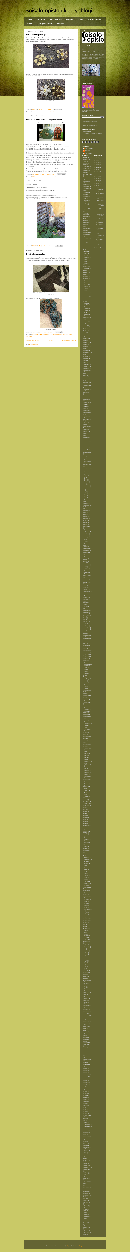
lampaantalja (86, 591)
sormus (85, 1013)
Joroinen (85, 331)
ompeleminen (86, 796)
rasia (84, 932)
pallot (84, 815)
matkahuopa (58, 334)
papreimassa (86, 836)
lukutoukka (86, 626)
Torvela (85, 1097)
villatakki (85, 1198)
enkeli (84, 218)
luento (84, 624)
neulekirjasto (86, 755)
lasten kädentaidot (86, 601)
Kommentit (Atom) (34, 344)
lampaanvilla (51, 334)
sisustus (49, 176)
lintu (84, 620)
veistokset (85, 1151)
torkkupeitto (86, 1095)
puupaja (85, 907)
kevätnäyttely (86, 449)
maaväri (85, 667)
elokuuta (100, 222)
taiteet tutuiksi (86, 1044)
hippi (84, 274)
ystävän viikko (86, 1224)
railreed (85, 930)
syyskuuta (100, 218)
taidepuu (85, 1039)
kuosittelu (85, 534)
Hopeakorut (60, 24)
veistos (85, 1152)
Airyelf (68, 1246)
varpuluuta (86, 1145)
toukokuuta (100, 228)
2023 (97, 164)
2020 (97, 171)
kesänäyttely (86, 447)
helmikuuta (100, 239)
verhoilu (85, 1163)
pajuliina (85, 811)
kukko (84, 530)
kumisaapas (86, 532)
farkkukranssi (86, 234)
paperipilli (85, 823)
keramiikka (86, 441)
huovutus (85, 308)
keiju (84, 433)
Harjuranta (86, 251)
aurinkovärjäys (87, 178)
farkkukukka (47, 112)
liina (84, 608)
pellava (85, 846)
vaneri (54, 176)
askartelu (85, 170)
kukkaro (85, 524)
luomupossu (86, 630)
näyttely (85, 790)
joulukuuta (100, 189)
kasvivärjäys (39, 334)
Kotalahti (85, 514)
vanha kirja (86, 1136)
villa (84, 1185)
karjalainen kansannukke (86, 398)
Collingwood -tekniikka (86, 201)
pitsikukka (85, 875)
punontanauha (87, 896)
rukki (70, 334)
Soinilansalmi (86, 1002)
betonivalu (85, 196)
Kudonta (80, 19)
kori (84, 501)
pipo (84, 867)
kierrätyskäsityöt (87, 464)
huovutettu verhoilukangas (87, 304)
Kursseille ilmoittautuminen (90, 125)
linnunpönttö (86, 610)
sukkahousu (86, 1021)
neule (84, 751)
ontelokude (86, 803)
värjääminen (86, 1216)
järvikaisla (85, 356)
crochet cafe (86, 206)
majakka (85, 671)
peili (84, 844)
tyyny (84, 1118)
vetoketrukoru (86, 1178)
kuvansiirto (86, 536)
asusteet (85, 172)
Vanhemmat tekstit (69, 341)
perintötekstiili (86, 850)
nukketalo (85, 774)
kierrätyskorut (86, 457)
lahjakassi (85, 589)
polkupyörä (86, 883)
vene (84, 1158)
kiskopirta (85, 482)
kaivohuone (86, 364)
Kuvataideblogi (87, 131)
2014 (97, 185)
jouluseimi (85, 348)
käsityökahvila (86, 568)
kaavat (85, 360)
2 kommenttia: (47, 109)
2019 (97, 174)
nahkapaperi (86, 736)
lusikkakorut (86, 652)
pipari (84, 865)
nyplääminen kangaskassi (86, 785)
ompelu (85, 799)
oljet (84, 792)
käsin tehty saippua (86, 558)
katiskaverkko (86, 416)
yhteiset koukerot (85, 1219)
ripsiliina (85, 945)
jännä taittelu (86, 352)
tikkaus (85, 1068)
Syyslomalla (31, 184)
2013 (97, 187)
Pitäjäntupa (65, 334)
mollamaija (86, 709)
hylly (84, 312)
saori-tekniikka (87, 980)
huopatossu (86, 298)
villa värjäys (86, 1187)
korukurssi (85, 510)
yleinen (85, 1222)
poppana (85, 885)
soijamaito (85, 998)
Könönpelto (86, 587)
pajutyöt (85, 813)
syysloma (85, 1037)
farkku (41, 112)
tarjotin (85, 1050)
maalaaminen (38, 176)
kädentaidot (86, 550)
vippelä (85, 1200)
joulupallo (85, 344)
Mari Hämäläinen (89, 148)
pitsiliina (85, 877)
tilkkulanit (85, 1076)
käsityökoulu (86, 572)
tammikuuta (101, 243)
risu (84, 949)
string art (85, 1019)
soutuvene (86, 1017)
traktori (85, 1099)
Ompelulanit (86, 801)
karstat (34, 334)
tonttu (84, 1091)
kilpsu (84, 474)
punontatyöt (86, 899)
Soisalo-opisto (87, 1005)
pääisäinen (86, 918)
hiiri (84, 270)
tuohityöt (85, 1111)
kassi (84, 408)
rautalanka (86, 937)
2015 (97, 183)
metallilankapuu (87, 699)
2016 (97, 181)
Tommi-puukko (87, 1088)
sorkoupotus (86, 1011)
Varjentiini (85, 1141)
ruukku (85, 966)
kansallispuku (86, 392)
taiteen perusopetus (86, 1041)
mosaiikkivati (86, 723)
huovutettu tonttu (86, 300)
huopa (84, 294)
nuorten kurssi (87, 779)
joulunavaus (86, 342)
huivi (84, 290)
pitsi (84, 871)
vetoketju (85, 1173)
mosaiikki (85, 714)
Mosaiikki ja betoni (94, 19)
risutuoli (85, 958)
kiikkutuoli (85, 472)
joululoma (85, 340)
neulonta (85, 759)
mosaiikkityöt (86, 720)
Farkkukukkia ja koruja (36, 35)
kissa (84, 484)
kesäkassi (85, 443)
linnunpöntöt (86, 616)
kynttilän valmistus (85, 546)
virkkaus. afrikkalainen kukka (86, 1209)
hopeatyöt (85, 286)
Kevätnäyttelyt (41, 19)
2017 (97, 178)
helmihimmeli (86, 263)
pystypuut (85, 916)
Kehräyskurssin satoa (35, 254)
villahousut (29, 336)
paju (84, 809)
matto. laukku (86, 683)
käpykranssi (86, 556)
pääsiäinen (86, 920)
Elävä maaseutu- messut (86, 213)
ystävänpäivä (86, 1227)
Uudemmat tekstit (32, 341)
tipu (84, 1086)
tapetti (84, 1048)
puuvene (85, 914)
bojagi (84, 198)
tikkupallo (85, 1070)
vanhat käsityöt (87, 1138)
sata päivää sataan (86, 984)
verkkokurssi (86, 1165)
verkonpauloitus (87, 1169)
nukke (84, 768)
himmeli (85, 272)
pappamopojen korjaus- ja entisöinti (87, 832)
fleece (84, 244)
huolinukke (86, 292)
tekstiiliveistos (86, 1064)
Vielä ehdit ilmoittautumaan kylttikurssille (44, 119)
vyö (84, 1212)
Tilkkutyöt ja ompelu (45, 24)
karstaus (85, 406)
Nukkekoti (30, 24)
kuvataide (85, 538)
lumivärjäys (86, 628)
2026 (97, 158)
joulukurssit (86, 338)
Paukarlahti (86, 842)
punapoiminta (86, 890)
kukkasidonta (86, 526)
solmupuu (85, 1009)
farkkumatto (86, 240)
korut (84, 512)
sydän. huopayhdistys (87, 1031)
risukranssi (86, 951)
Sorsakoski (86, 1015)
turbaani (85, 1113)
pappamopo (86, 829)
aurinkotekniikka (87, 174)
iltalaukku (85, 321)
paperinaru (86, 821)
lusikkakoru (86, 650)
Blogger (81, 1246)
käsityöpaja (86, 579)
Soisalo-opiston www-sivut (90, 121)
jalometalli (85, 327)
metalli (85, 693)
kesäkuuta (100, 224)
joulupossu (86, 346)
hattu (84, 255)
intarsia (85, 325)
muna (84, 727)
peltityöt (85, 848)
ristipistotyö (86, 947)
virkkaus (85, 1205)
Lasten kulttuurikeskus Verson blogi (92, 133)
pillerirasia (85, 863)
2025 (97, 160)
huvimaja (85, 310)
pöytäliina (85, 928)
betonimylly (86, 192)
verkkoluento (86, 1167)
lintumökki (85, 621)
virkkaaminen (86, 1202)
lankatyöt (85, 597)
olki (84, 794)
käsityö (85, 567)
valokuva (85, 1130)
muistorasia (86, 725)
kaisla (84, 362)
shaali (84, 994)
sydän (84, 1028)
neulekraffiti (86, 757)
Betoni (84, 190)
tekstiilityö (85, 1062)
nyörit (84, 788)
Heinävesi (85, 259)
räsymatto (85, 970)
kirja (84, 478)
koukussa (85, 516)
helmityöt (85, 266)
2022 (97, 167)
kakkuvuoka (86, 366)
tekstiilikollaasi (87, 1059)
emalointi (85, 216)
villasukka (85, 1193)
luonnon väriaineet (85, 632)
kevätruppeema (87, 452)
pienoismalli (86, 857)
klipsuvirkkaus (86, 497)
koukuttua (85, 518)
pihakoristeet (86, 859)
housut (85, 288)
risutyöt (85, 961)
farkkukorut (86, 232)
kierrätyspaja (86, 468)
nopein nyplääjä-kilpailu (87, 764)
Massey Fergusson (86, 676)
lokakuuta (100, 197)
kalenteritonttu (87, 370)
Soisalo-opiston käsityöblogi (58, 10)
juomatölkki (86, 350)
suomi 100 (86, 1026)
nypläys (85, 783)
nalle (84, 742)
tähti (84, 1120)
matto (84, 681)
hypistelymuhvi (87, 314)
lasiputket (85, 599)
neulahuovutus (87, 748)
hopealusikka (86, 278)
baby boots (86, 188)
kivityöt (85, 492)
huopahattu (86, 296)
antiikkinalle (86, 168)
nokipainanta (86, 761)
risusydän (85, 956)
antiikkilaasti (86, 166)
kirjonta (85, 480)
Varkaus (85, 1143)
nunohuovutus (87, 776)
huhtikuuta (100, 232)
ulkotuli (85, 1122)
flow (84, 246)
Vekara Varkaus (87, 1154)
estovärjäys (86, 222)
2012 (97, 247)
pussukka (85, 901)
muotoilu (85, 732)
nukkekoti (85, 770)
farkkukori (85, 230)
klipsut (84, 495)
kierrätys (52, 112)
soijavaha (85, 1000)
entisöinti (85, 220)
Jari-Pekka (86, 329)
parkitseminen (86, 839)
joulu (84, 333)
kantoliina (85, 396)
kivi (84, 490)
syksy (84, 1035)
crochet (85, 204)
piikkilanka (86, 861)
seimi (84, 987)
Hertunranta (86, 268)
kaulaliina (85, 429)
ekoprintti (85, 208)
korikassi (85, 503)
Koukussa (69, 19)
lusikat (84, 648)
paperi (84, 819)
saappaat (85, 972)
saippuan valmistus (85, 975)
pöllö (84, 926)
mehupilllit (85, 686)
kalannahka (86, 368)
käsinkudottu (86, 565)
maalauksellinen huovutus (87, 664)
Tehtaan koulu (86, 1056)
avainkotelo (86, 184)
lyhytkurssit (86, 656)
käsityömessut (87, 575)
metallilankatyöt (87, 702)
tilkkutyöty (85, 1084)
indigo (84, 323)
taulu (84, 1054)
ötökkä (85, 1234)
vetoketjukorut (86, 1175)
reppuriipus (86, 939)
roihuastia (85, 963)
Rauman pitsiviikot (85, 934)
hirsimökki (85, 276)
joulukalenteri (86, 335)
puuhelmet (86, 903)
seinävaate (86, 992)
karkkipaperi (86, 402)
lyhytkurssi (86, 654)
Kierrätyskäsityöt (56, 19)
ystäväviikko (86, 1232)
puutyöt (45, 176)
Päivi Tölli (87, 150)
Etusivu (29, 19)
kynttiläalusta (86, 542)
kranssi (85, 520)
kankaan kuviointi (85, 376)
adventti (85, 157)
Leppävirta (86, 606)
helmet (85, 261)
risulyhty (85, 954)
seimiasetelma (87, 989)
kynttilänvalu (86, 548)
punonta (85, 894)
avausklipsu (86, 186)
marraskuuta (101, 193)
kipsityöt (85, 476)
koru (57, 112)
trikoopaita (86, 1101)
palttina (85, 817)
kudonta (85, 522)
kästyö (85, 585)
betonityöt (85, 194)
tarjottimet (85, 1052)
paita (84, 807)
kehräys (46, 334)
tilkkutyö (85, 1080)
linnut (84, 618)
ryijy (84, 968)
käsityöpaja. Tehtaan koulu (86, 581)
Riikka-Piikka (86, 941)
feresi (84, 242)
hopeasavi (85, 282)
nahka (84, 734)
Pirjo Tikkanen (88, 153)
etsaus (85, 224)
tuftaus (85, 1103)
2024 (97, 162)
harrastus (85, 253)
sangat (85, 978)
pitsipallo (85, 879)
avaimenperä (35, 112)
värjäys (85, 1214)
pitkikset (85, 869)
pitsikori (85, 873)
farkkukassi (86, 228)
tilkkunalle (85, 1078)
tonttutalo (85, 1093)
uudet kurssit (86, 1124)
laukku (85, 604)
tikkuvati (85, 1072)
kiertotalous (86, 470)
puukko (85, 905)
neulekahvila (86, 753)
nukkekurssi (86, 772)
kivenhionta (86, 486)
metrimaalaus (86, 705)
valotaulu (85, 1132)
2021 (97, 169)
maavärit (85, 669)
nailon (84, 740)
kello (84, 435)
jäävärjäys (85, 358)
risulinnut (85, 953)
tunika (84, 1107)
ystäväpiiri (85, 1230)
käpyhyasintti (86, 552)
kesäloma (85, 445)
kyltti (33, 176)
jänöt (84, 354)
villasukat (85, 1191)
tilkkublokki (86, 1074)
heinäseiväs (86, 257)
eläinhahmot (86, 210)
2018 (97, 176)
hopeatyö (85, 284)
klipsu (84, 494)
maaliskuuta (101, 235)
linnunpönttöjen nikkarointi (87, 613)
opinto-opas (86, 805)
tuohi (84, 1109)
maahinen (85, 658)
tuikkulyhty (86, 1105)
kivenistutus (86, 488)
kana (84, 373)
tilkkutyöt (85, 1082)
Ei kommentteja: (50, 174)
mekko (85, 688)
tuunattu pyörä (87, 1115)
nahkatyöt (85, 738)
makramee (86, 673)
